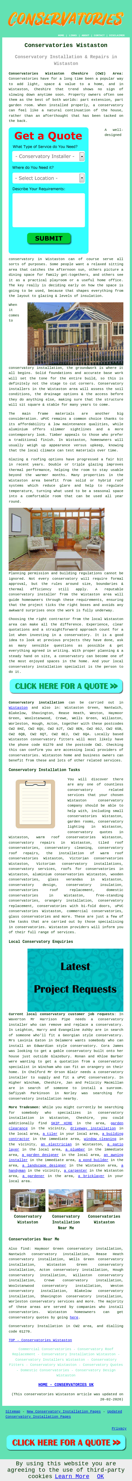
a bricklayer (91, 1176)
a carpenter (75, 1171)
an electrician (56, 1144)
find (25, 1249)
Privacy (119, 1428)
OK (100, 1476)
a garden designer (40, 1155)
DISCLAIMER (117, 35)
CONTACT (99, 35)
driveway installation (93, 1128)
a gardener (33, 1176)
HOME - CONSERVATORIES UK (66, 1385)
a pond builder (93, 1160)
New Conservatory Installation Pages (64, 1411)
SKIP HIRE (61, 1123)
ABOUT (85, 35)
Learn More (72, 1476)
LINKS (73, 35)
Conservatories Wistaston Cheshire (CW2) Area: (66, 74)
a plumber (75, 1149)
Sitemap (12, 1411)
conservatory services (52, 1301)
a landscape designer (44, 1165)
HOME (61, 35)
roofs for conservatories (88, 869)
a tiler (50, 1134)
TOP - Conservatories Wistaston (40, 1340)
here (74, 1317)
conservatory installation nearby (42, 1099)
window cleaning (100, 1139)
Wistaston (18, 708)
